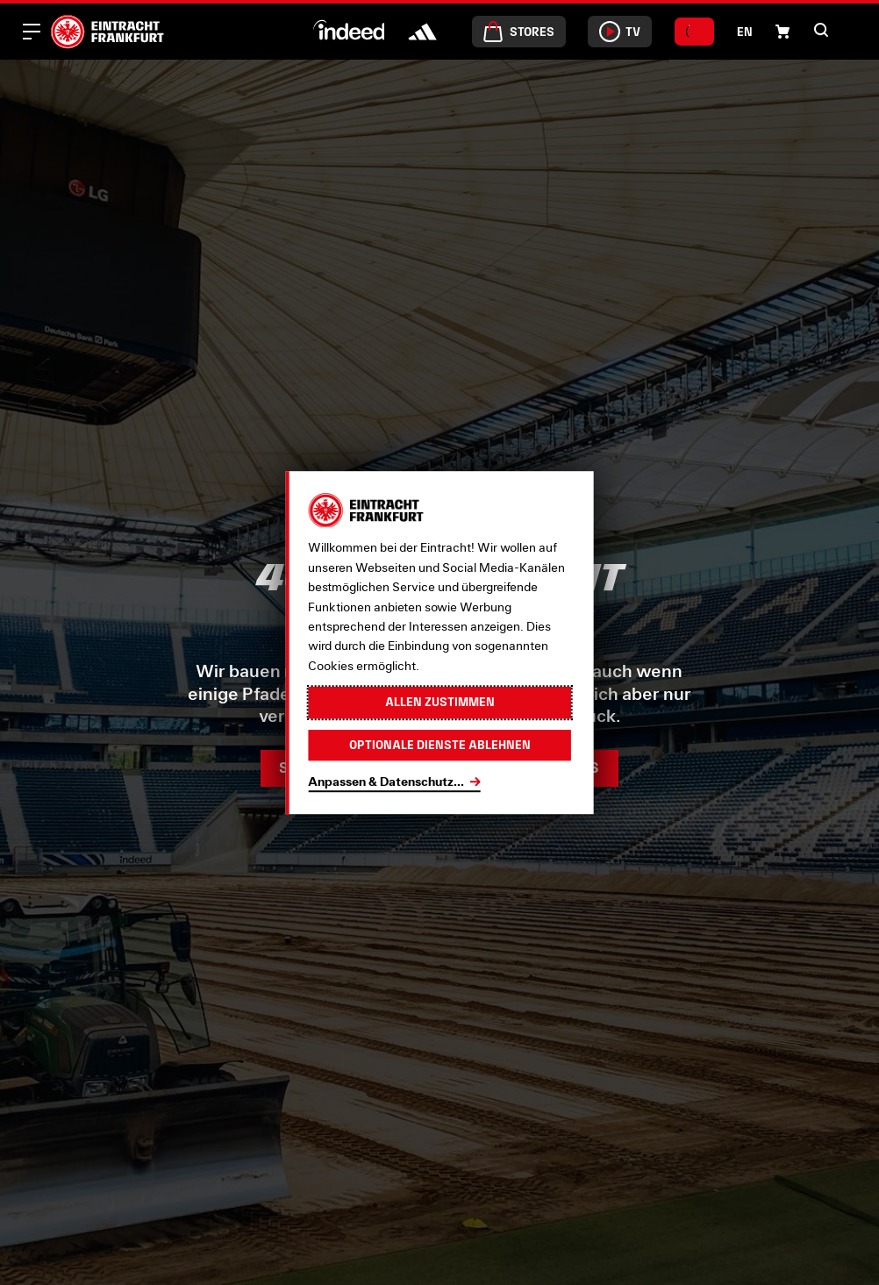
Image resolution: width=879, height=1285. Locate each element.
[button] (782, 32)
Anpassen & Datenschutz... (386, 781)
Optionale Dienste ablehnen (440, 745)
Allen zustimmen (440, 703)
